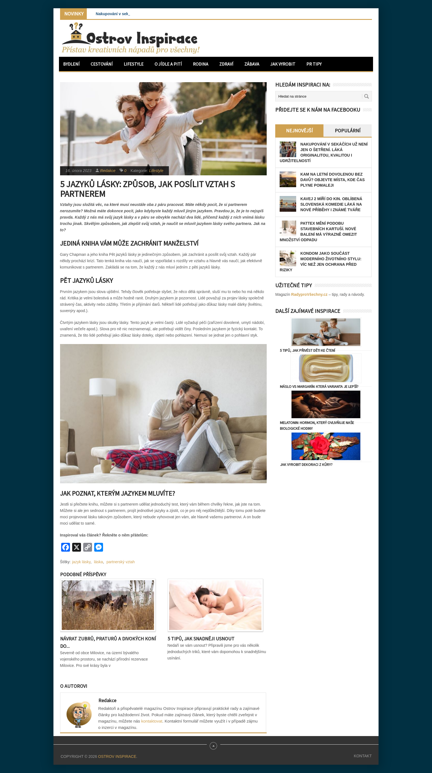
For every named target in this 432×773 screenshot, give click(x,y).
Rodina (200, 64)
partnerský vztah (120, 562)
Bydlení (71, 64)
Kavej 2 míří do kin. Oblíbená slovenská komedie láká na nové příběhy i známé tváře (331, 204)
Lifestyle (134, 64)
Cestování (102, 64)
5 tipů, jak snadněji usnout (201, 638)
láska (98, 562)
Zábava (251, 64)
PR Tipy (314, 64)
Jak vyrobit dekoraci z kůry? (306, 464)
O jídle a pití (168, 64)
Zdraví (226, 64)
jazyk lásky (81, 562)
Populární (347, 130)
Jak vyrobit (282, 64)
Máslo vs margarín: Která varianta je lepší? (319, 386)
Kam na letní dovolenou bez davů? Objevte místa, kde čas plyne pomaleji (332, 179)
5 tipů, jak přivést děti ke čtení (307, 350)
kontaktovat (152, 721)
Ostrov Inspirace (117, 756)
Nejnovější (299, 130)
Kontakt (363, 756)
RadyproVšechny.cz (309, 294)
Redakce (107, 170)
